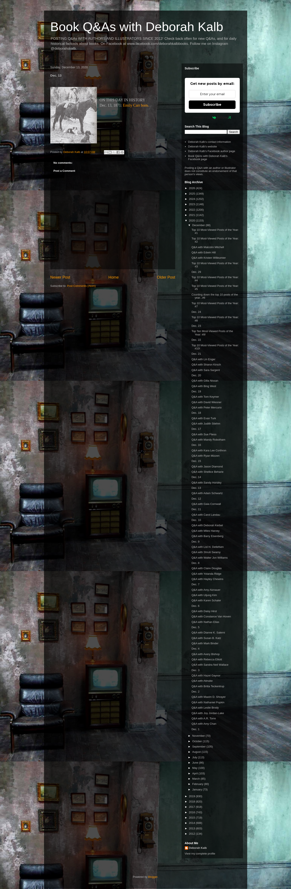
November (199, 735)
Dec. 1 (196, 729)
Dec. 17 (196, 428)
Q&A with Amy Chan (204, 723)
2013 (192, 828)
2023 (192, 204)
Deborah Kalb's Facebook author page (211, 151)
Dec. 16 (196, 445)
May (195, 767)
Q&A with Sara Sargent (206, 370)
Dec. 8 (196, 563)
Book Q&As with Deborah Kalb (136, 27)
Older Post (166, 277)
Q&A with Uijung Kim (204, 595)
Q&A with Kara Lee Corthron (209, 450)
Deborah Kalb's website (202, 146)
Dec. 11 (196, 509)
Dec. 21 (196, 353)
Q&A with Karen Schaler (206, 600)
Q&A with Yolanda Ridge (206, 573)
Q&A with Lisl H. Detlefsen (208, 546)
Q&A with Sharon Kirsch (206, 364)
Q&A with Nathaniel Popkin (208, 702)
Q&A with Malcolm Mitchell (208, 247)
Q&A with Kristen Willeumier (209, 257)
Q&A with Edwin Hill (204, 252)
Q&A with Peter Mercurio (207, 407)
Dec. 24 (196, 311)
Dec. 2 (196, 691)
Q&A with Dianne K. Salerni (208, 632)
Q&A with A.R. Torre (204, 718)
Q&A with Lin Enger (203, 359)
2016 (192, 812)
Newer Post (60, 277)
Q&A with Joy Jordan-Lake (208, 713)
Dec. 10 (196, 520)
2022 (192, 209)
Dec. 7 (196, 584)
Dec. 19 (196, 391)
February (198, 784)
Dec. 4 (196, 648)
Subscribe (212, 105)
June (195, 762)
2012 (192, 833)
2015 (192, 817)
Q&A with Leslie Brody (205, 707)
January (197, 789)
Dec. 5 (196, 627)
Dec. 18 (196, 412)
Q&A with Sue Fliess (204, 434)
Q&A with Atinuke (202, 680)
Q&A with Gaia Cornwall (206, 504)
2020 (192, 220)
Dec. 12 (196, 498)
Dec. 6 (196, 605)
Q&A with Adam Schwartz (207, 493)
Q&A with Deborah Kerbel (207, 525)
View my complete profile (200, 853)
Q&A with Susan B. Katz (206, 638)
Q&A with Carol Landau (206, 514)
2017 (192, 806)
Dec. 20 (196, 375)
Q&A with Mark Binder (205, 643)
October (197, 741)
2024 (192, 199)
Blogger (152, 876)
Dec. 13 (196, 487)
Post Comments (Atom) (81, 285)
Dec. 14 (196, 477)
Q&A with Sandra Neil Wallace (210, 664)
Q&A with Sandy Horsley (207, 482)
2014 (192, 822)
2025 (192, 193)
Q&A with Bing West (204, 386)
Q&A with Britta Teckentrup (208, 686)
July (195, 757)
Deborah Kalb (198, 847)
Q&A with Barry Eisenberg (207, 536)
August (196, 751)
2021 (192, 215)
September (199, 746)
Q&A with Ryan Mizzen (205, 455)
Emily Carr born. (136, 105)
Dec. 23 (196, 325)
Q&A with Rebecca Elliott (207, 659)
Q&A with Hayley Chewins (207, 579)
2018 (192, 801)
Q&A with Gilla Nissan (205, 380)
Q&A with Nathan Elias (205, 622)
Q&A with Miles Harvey (205, 530)
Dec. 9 (196, 541)
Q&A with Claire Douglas (207, 568)
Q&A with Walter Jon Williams (210, 557)
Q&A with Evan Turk (204, 418)
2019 (192, 796)
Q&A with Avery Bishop (206, 654)
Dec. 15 (196, 461)
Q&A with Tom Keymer (205, 396)
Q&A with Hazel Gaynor (206, 675)
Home (113, 277)
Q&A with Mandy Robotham (208, 439)
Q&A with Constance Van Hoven (211, 616)
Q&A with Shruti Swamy (206, 552)
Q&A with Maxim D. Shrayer (209, 696)
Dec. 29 (196, 271)
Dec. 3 (196, 670)
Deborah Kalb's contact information (209, 141)
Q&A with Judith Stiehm (206, 423)
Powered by (212, 117)
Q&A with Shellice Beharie (207, 471)
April (195, 773)
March (196, 778)
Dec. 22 (196, 339)
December (199, 225)
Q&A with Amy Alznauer (206, 589)
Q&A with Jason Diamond (207, 466)
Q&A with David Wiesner (207, 402)
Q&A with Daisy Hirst (204, 611)
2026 (192, 188)
